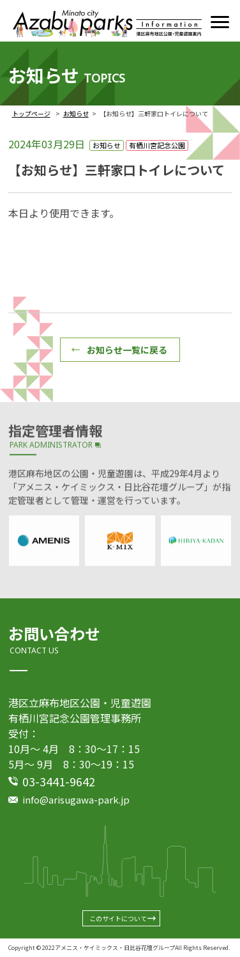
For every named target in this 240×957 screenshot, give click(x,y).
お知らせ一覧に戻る (127, 349)
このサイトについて (118, 918)
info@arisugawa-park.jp (76, 799)
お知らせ (76, 113)
